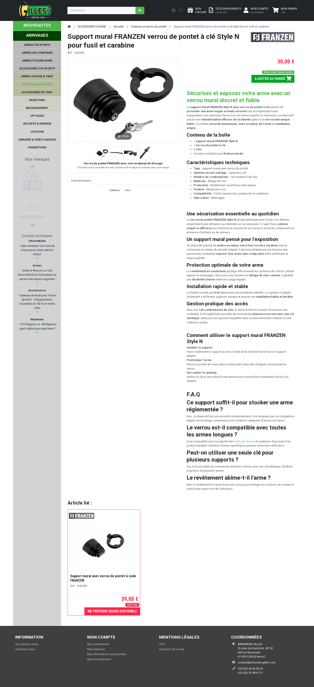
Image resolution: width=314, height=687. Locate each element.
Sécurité (119, 26)
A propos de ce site (171, 649)
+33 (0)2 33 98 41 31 (250, 672)
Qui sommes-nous (26, 644)
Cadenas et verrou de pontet (148, 26)
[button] (37, 258)
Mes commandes (98, 644)
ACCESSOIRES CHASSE (92, 26)
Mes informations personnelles (106, 654)
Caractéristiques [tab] (81, 180)
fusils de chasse (244, 441)
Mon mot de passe (99, 659)
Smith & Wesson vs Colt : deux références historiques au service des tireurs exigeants (37, 274)
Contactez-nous (25, 649)
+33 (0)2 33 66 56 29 (250, 668)
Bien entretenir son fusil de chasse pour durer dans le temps (38, 250)
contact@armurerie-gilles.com (257, 662)
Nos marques (37, 159)
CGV (162, 644)
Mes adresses (96, 649)
